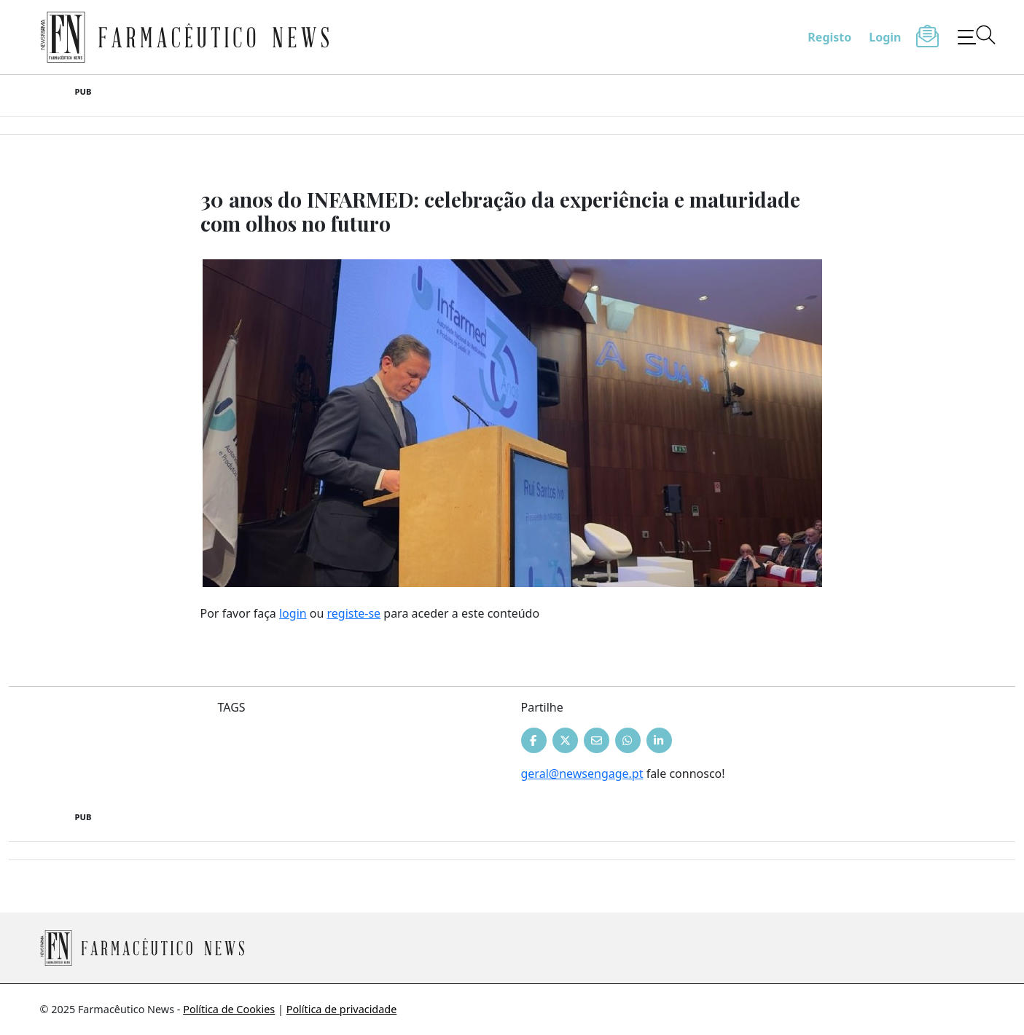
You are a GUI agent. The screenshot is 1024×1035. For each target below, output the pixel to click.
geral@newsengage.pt (582, 774)
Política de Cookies (229, 1009)
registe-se (354, 613)
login (293, 613)
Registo (829, 37)
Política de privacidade (341, 1009)
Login (885, 37)
